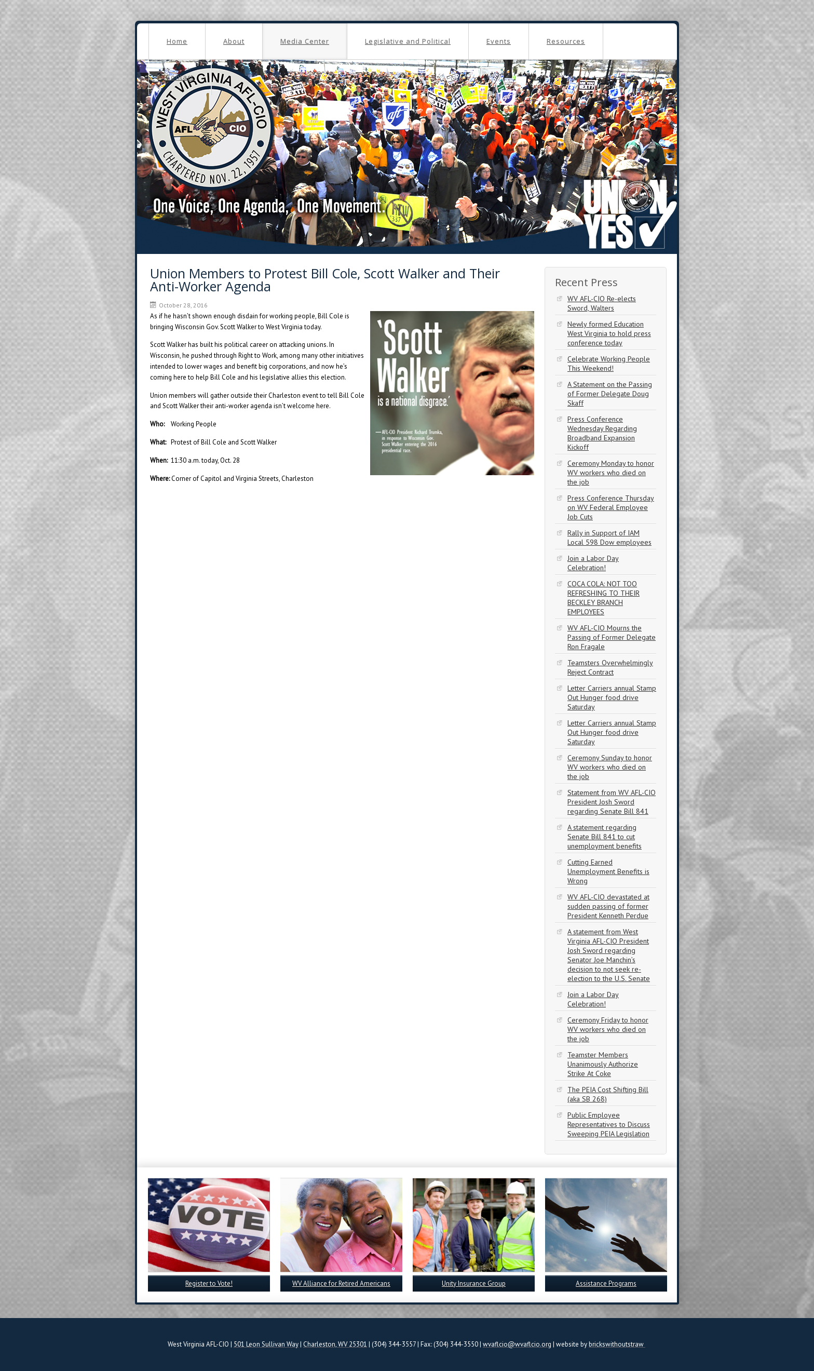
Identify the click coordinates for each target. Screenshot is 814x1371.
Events (498, 41)
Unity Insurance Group (474, 1283)
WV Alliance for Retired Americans (341, 1283)
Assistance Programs (606, 1283)
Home (177, 41)
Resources (566, 41)
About (234, 41)
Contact (180, 77)
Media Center (304, 41)
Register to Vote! (209, 1283)
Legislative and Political (408, 41)
